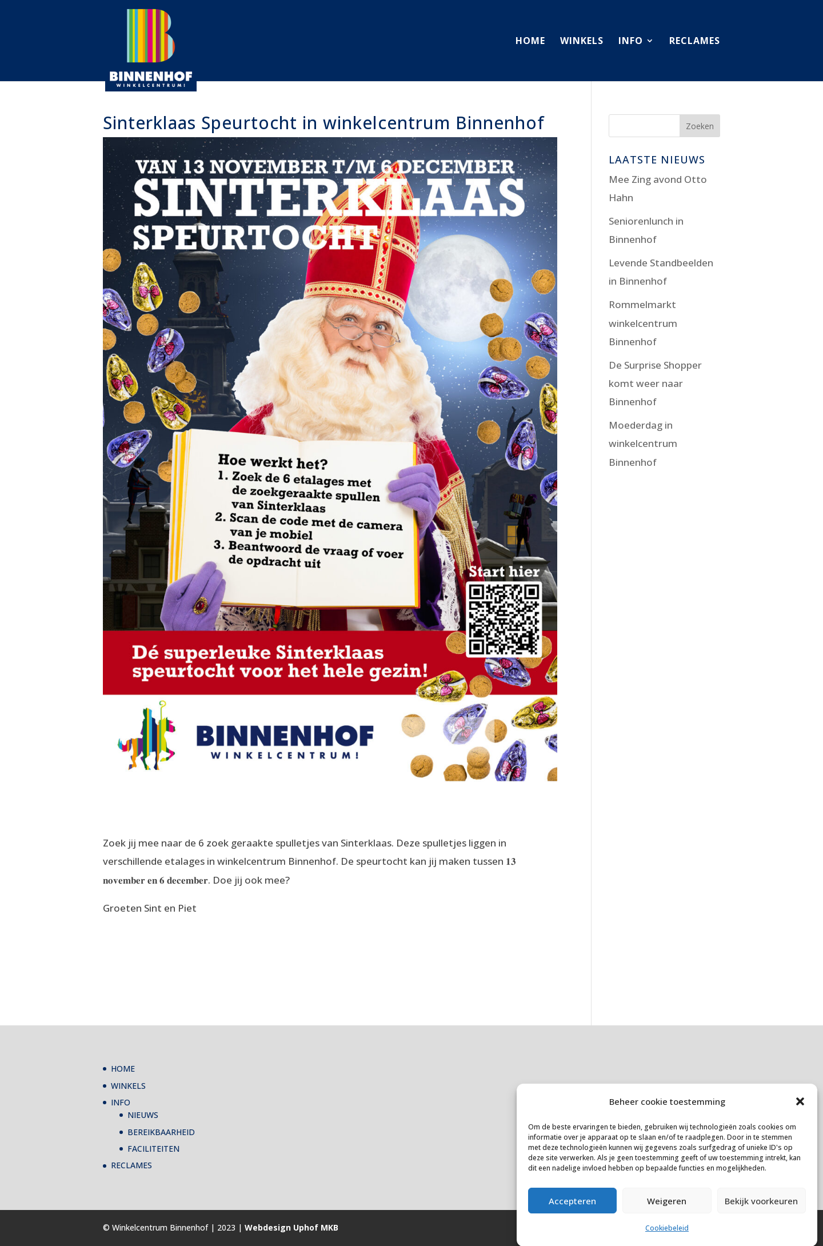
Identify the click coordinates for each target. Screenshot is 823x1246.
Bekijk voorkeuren (761, 1215)
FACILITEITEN (153, 1148)
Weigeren (666, 1215)
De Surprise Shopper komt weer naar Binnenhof (655, 383)
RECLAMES (694, 42)
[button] (800, 1116)
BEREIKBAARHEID (161, 1132)
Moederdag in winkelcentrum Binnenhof (643, 443)
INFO (630, 42)
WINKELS (582, 42)
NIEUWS (142, 1114)
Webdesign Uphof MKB (291, 1227)
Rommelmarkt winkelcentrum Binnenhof (643, 323)
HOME (530, 42)
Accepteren (572, 1215)
